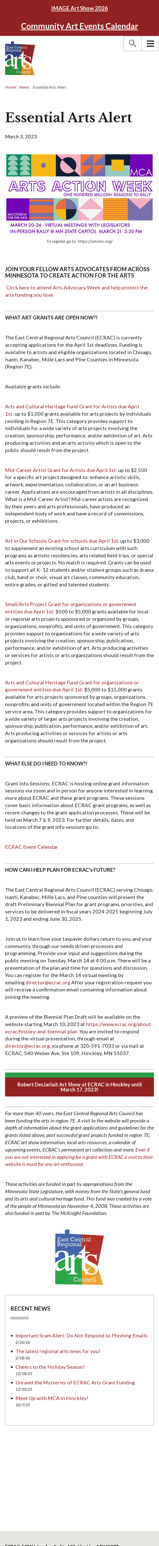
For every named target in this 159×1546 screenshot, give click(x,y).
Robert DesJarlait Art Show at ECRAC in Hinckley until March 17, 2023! (79, 1086)
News (24, 87)
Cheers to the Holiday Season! (50, 1367)
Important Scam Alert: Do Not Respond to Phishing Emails (81, 1335)
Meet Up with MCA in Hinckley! (51, 1398)
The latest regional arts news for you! (57, 1351)
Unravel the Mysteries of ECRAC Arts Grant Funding (75, 1382)
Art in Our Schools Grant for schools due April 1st (61, 541)
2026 (79, 8)
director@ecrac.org (48, 982)
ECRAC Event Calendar (31, 847)
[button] (132, 43)
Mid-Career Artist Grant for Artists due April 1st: (61, 470)
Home (10, 87)
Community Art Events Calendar (79, 26)
